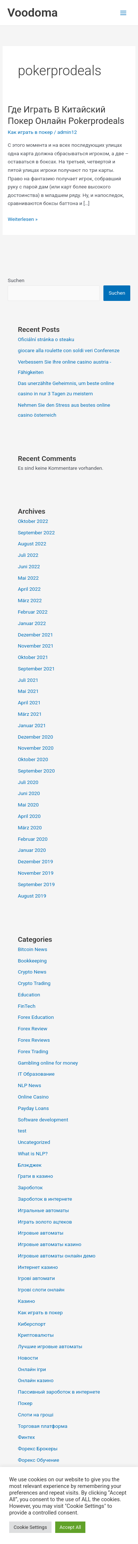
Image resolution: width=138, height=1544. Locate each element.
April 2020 (29, 816)
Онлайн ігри (32, 1369)
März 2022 (30, 600)
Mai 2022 (28, 578)
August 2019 (32, 896)
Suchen (16, 280)
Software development (43, 1120)
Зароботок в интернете (45, 1199)
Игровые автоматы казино (49, 1244)
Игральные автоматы (43, 1210)
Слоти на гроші (35, 1415)
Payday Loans (33, 1108)
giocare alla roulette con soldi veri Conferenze (68, 350)
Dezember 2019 (35, 861)
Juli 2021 (28, 680)
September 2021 (36, 669)
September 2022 (36, 532)
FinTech (26, 1006)
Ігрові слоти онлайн (41, 1290)
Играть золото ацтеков (45, 1222)
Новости (28, 1358)
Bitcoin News (32, 949)
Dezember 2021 (35, 635)
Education (29, 994)
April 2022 (29, 589)
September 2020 (36, 771)
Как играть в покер (30, 132)
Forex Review (32, 1028)
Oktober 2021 (33, 657)
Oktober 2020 (33, 759)
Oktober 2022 (33, 521)
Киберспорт (32, 1324)
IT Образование (36, 1074)
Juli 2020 (28, 782)
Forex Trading (33, 1051)
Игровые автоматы (40, 1233)
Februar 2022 (32, 612)
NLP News (29, 1085)
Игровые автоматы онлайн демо (56, 1256)
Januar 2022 (32, 623)
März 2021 (30, 714)
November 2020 (35, 748)
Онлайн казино (35, 1380)
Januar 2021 (32, 725)
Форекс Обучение (38, 1460)
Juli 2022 (28, 555)
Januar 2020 (32, 850)
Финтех (26, 1437)
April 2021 (29, 702)
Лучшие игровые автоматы (50, 1346)
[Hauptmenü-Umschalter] (123, 12)
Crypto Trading (34, 983)
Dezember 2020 (35, 737)
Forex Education (36, 1017)
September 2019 (36, 884)
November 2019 (35, 873)
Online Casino (33, 1097)
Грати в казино (35, 1176)
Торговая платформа (42, 1426)
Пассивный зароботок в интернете (59, 1392)
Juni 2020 (29, 793)
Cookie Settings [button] (30, 1527)
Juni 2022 (29, 566)
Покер (25, 1403)
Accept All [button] (70, 1527)
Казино (26, 1301)
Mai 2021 (28, 691)
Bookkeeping (32, 961)
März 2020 (30, 827)
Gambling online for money (48, 1063)
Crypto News (32, 972)
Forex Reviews (34, 1040)
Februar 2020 (32, 839)
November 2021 (35, 646)
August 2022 (32, 544)
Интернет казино (38, 1267)
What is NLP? (32, 1153)
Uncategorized (34, 1142)
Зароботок (30, 1187)
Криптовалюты (36, 1335)
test (22, 1131)
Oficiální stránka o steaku (46, 339)
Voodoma (32, 13)
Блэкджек (30, 1165)
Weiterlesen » (23, 218)
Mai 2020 (28, 805)
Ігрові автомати (36, 1278)
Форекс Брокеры (37, 1448)
